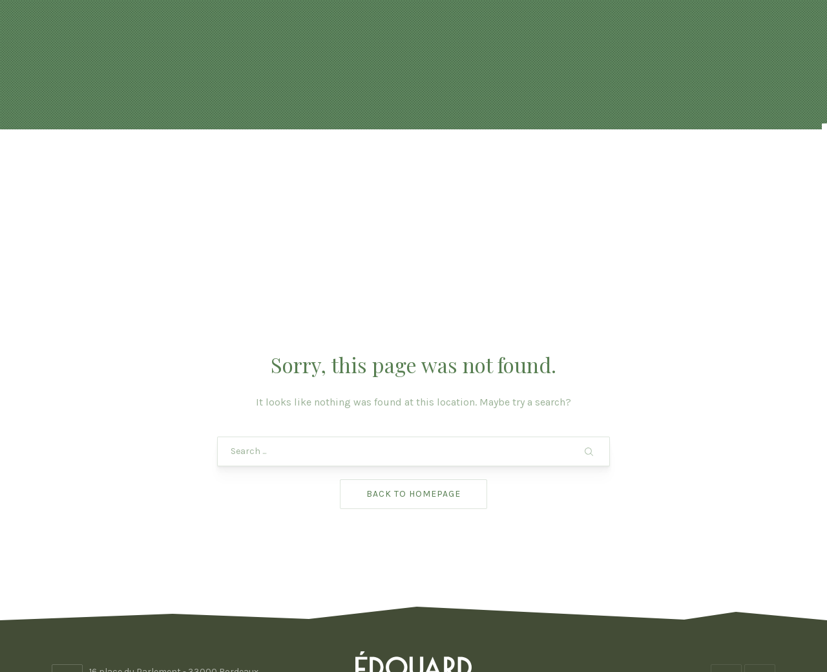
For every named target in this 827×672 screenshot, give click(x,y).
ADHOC (517, 625)
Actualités (229, 161)
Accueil (155, 161)
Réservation (329, 161)
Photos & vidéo (581, 161)
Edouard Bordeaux (410, 625)
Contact (670, 161)
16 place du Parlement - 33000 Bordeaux (173, 568)
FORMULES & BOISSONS (457, 161)
